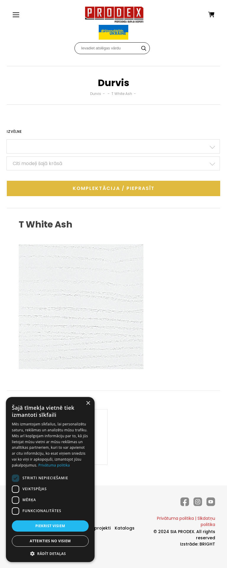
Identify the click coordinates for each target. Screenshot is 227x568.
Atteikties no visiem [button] (50, 540)
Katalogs (124, 528)
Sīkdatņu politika (206, 521)
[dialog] (50, 479)
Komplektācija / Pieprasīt (114, 188)
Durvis (95, 93)
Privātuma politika (175, 518)
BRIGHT (207, 544)
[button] (50, 553)
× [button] (88, 403)
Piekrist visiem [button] (50, 525)
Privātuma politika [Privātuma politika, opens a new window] (54, 465)
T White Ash (121, 93)
